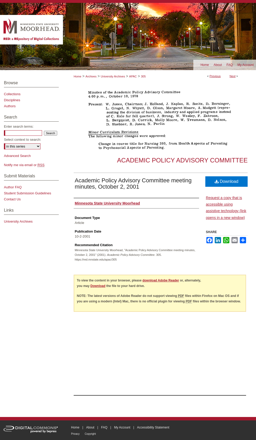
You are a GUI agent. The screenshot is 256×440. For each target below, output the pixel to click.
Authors (10, 106)
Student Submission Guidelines (27, 193)
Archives (90, 76)
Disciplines (12, 100)
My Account (122, 427)
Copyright (90, 433)
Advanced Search (17, 156)
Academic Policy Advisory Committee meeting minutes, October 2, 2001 (133, 183)
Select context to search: (22, 140)
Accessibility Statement (153, 427)
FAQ (104, 427)
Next (233, 76)
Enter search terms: (18, 126)
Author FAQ (13, 187)
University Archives (113, 76)
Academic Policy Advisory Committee (182, 160)
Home (77, 76)
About (90, 427)
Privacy (75, 433)
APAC (133, 76)
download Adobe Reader (160, 280)
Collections (12, 94)
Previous (215, 76)
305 (143, 76)
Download (226, 181)
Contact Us (12, 199)
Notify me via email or (24, 165)
